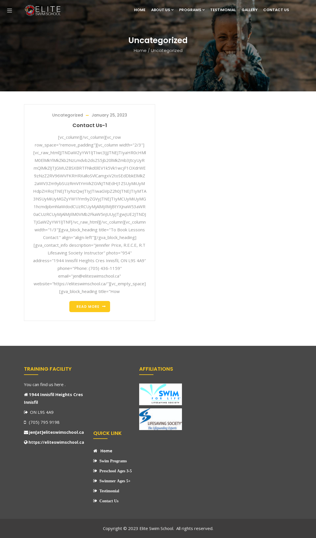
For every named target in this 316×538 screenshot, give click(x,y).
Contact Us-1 (89, 125)
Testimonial (223, 10)
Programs (191, 10)
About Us (162, 10)
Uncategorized (67, 115)
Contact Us (276, 10)
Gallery (250, 10)
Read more (88, 306)
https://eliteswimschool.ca (56, 442)
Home (139, 10)
